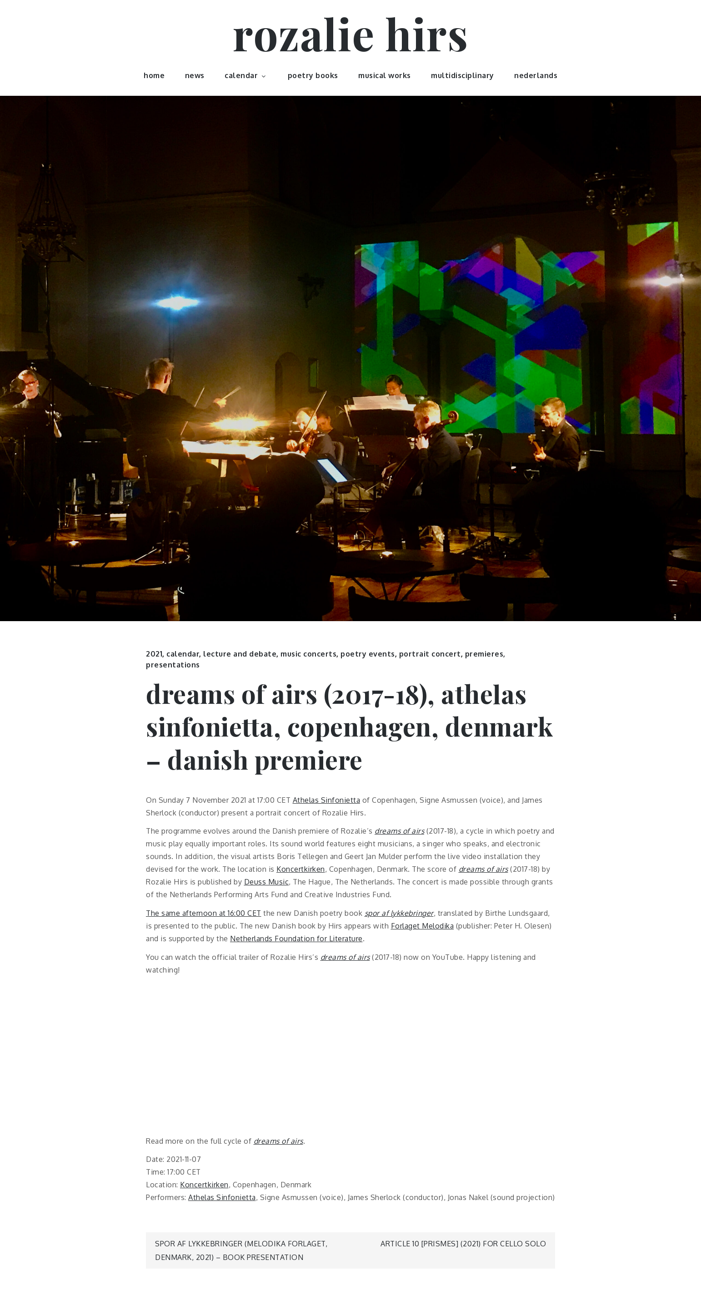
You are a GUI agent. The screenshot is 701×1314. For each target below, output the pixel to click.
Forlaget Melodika (422, 925)
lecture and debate (239, 653)
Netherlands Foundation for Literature (296, 938)
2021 (154, 653)
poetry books (313, 75)
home (154, 75)
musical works (384, 75)
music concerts (308, 653)
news (195, 75)
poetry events (367, 653)
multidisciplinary (462, 75)
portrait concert (430, 653)
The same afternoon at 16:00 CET (203, 913)
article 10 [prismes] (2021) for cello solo (463, 1243)
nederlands (535, 75)
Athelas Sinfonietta (327, 800)
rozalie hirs (350, 33)
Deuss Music (266, 881)
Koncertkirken (300, 869)
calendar (246, 75)
